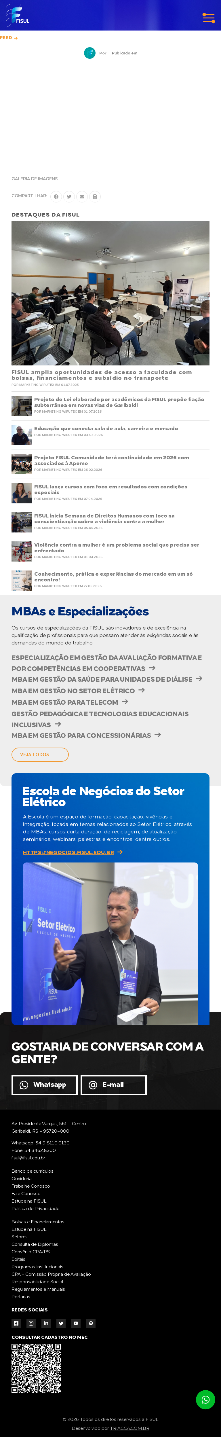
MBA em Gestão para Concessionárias (81, 736)
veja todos (34, 755)
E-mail (113, 1085)
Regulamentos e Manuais (38, 1289)
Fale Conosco (26, 1194)
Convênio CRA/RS (31, 1252)
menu (208, 18)
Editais (18, 1259)
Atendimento (205, 1400)
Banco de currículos (33, 1171)
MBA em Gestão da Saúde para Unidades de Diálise (102, 679)
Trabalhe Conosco (31, 1186)
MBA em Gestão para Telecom (65, 702)
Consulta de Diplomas (35, 1244)
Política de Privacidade (35, 1209)
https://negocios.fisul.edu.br (68, 852)
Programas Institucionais (37, 1267)
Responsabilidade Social (37, 1282)
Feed (6, 38)
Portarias (21, 1297)
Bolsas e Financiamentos (38, 1222)
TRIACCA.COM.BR (129, 1428)
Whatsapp (49, 1085)
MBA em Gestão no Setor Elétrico (73, 691)
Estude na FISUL (29, 1201)
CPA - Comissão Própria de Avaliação (51, 1274)
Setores (20, 1237)
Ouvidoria (22, 1179)
